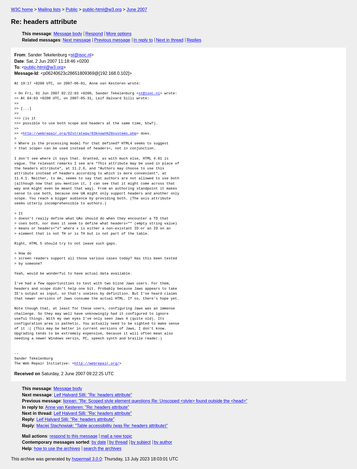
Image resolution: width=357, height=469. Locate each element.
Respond (94, 33)
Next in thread (169, 40)
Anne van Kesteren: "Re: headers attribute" (87, 407)
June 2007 (137, 9)
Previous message (112, 40)
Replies (194, 40)
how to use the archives (57, 448)
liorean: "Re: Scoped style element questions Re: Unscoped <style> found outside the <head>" (155, 401)
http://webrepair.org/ (96, 363)
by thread (118, 442)
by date (98, 442)
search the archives (102, 448)
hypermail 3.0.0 (87, 459)
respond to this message (73, 436)
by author (163, 442)
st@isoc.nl (81, 55)
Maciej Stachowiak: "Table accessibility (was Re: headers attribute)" (102, 425)
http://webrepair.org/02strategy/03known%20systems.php (79, 133)
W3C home (22, 9)
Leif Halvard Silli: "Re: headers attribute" (93, 395)
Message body (68, 33)
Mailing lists (49, 9)
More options (119, 33)
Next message (77, 40)
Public (72, 9)
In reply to (143, 40)
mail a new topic (116, 436)
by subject (140, 442)
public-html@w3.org (102, 9)
